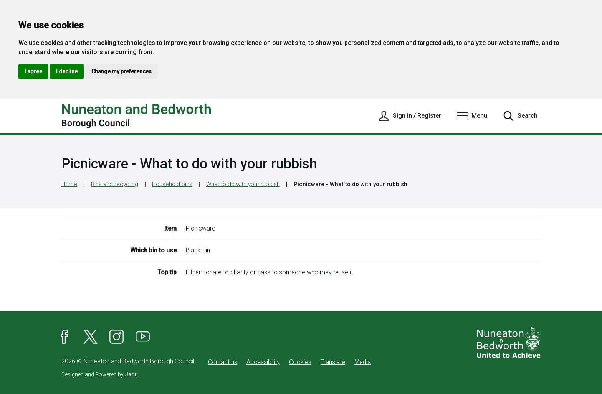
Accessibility (263, 362)
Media (362, 362)
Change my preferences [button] (121, 71)
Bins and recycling (114, 184)
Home (69, 184)
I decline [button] (67, 71)
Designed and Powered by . (100, 374)
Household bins (172, 184)
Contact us (222, 362)
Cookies (300, 362)
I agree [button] (33, 71)
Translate (333, 362)
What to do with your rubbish (243, 184)
